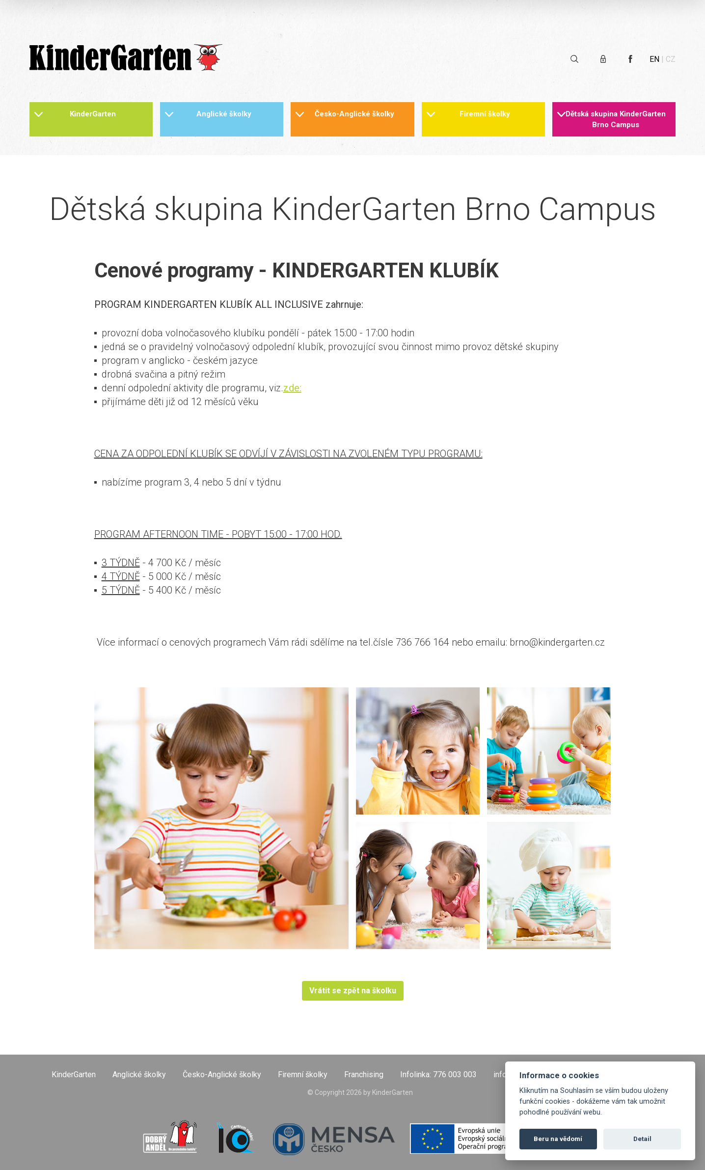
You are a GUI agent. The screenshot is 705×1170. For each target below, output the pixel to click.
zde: (292, 388)
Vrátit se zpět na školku (352, 990)
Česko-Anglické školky (354, 113)
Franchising (363, 1074)
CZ (671, 59)
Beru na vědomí (558, 1139)
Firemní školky (485, 113)
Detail (642, 1139)
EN (654, 59)
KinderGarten (93, 113)
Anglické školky (223, 113)
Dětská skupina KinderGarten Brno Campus (616, 119)
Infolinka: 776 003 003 (438, 1074)
